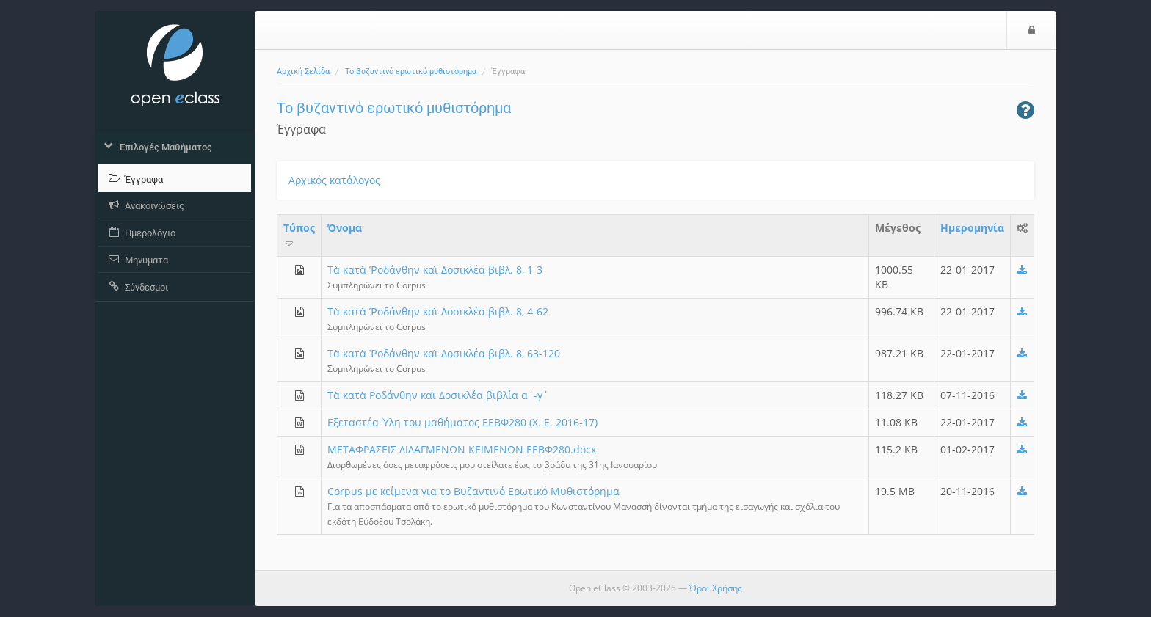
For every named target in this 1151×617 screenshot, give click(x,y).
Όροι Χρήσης (715, 588)
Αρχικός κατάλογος (334, 180)
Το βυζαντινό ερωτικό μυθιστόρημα (410, 71)
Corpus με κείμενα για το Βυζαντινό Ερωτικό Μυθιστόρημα (473, 491)
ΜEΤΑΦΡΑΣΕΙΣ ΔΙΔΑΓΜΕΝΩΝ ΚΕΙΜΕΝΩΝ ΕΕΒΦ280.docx (461, 449)
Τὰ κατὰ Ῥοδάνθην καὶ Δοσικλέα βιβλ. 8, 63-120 (443, 353)
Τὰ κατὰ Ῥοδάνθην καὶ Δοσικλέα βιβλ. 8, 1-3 (434, 270)
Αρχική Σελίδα (303, 71)
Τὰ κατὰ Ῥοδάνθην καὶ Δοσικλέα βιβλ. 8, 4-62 (437, 311)
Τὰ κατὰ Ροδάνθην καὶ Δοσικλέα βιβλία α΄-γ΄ (437, 395)
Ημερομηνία (972, 228)
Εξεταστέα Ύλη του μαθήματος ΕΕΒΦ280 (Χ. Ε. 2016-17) (462, 422)
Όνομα (344, 228)
